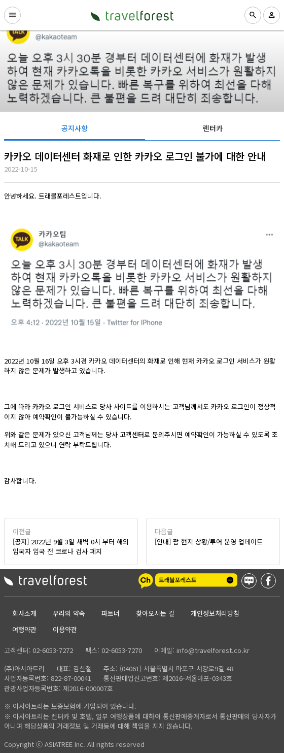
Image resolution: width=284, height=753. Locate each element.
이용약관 (65, 629)
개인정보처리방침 (215, 613)
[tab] (74, 128)
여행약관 (24, 629)
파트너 (110, 613)
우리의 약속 (69, 613)
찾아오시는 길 (155, 613)
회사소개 (24, 613)
